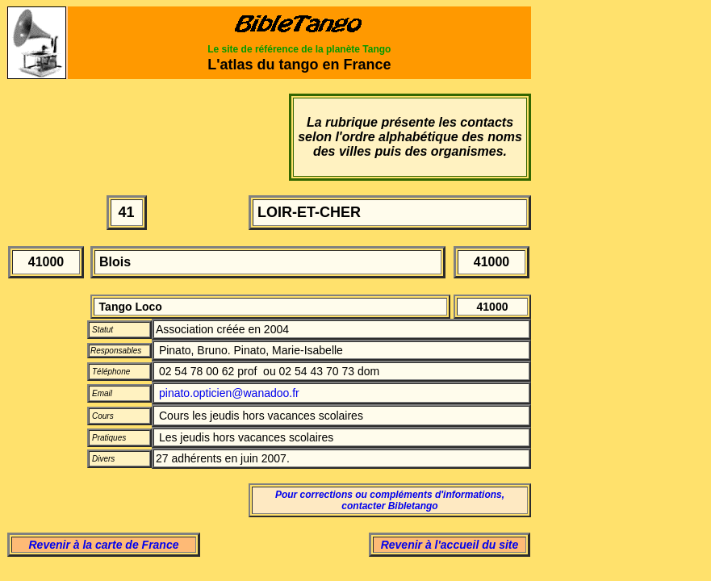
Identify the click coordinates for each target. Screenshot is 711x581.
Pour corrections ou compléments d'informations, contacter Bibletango (389, 500)
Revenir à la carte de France (104, 544)
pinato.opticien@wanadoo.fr (229, 393)
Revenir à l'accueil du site (450, 544)
